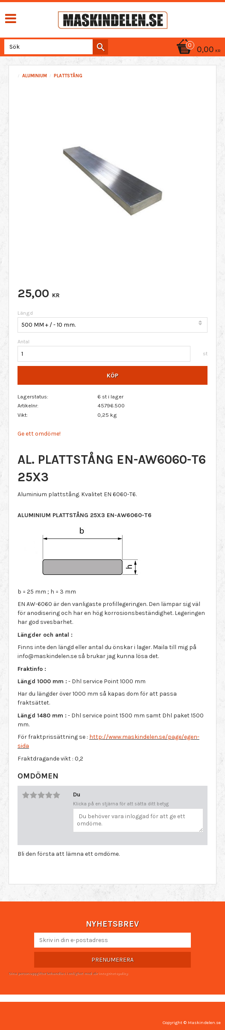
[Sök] (100, 47)
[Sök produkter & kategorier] (54, 46)
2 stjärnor (33, 795)
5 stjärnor (56, 795)
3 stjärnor (41, 795)
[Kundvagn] (197, 50)
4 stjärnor (49, 795)
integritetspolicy (113, 973)
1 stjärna (25, 795)
